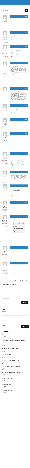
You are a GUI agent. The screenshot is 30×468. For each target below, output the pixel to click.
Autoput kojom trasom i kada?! (8, 378)
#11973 (26, 32)
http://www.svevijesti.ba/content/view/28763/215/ (18, 252)
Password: (3, 292)
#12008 (26, 216)
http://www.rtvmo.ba (14, 176)
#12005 (26, 185)
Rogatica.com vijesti (7, 331)
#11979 (26, 88)
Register (3, 325)
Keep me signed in (6, 298)
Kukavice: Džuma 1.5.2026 (7, 390)
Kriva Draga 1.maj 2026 (6, 384)
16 (22, 280)
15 (20, 280)
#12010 (26, 263)
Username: (4, 311)
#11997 (26, 133)
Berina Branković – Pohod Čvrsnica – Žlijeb (10, 348)
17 (24, 280)
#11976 (26, 46)
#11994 (26, 119)
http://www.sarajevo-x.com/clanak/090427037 (20, 272)
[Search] (26, 10)
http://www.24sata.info (16, 190)
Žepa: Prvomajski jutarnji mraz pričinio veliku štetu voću (12, 372)
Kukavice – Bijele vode (6, 354)
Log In (24, 302)
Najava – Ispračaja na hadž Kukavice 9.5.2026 (10, 360)
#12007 (26, 202)
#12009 (26, 247)
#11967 (26, 16)
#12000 (26, 153)
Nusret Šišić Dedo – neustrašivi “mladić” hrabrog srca (12, 366)
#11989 (26, 105)
